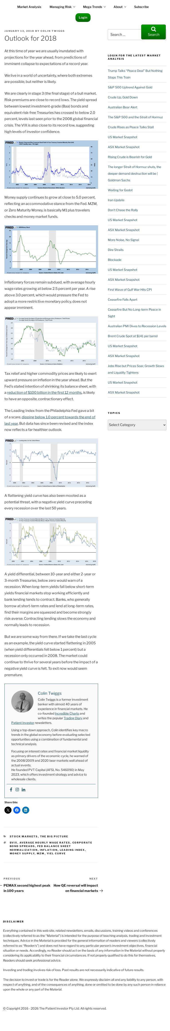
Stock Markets (24, 836)
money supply (22, 853)
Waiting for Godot (120, 190)
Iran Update (116, 200)
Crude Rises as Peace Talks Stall (131, 127)
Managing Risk (63, 7)
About (120, 7)
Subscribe (141, 7)
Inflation (49, 849)
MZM (41, 853)
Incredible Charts (67, 713)
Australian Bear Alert (122, 107)
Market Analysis (29, 7)
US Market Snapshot (122, 137)
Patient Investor (22, 723)
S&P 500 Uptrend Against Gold (130, 87)
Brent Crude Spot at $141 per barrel (133, 336)
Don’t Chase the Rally (123, 210)
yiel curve (56, 853)
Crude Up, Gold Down (123, 97)
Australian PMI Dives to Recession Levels (137, 326)
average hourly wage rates (44, 842)
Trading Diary (73, 718)
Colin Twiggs (53, 31)
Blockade (114, 260)
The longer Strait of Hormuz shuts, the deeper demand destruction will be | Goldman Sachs (134, 173)
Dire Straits (116, 250)
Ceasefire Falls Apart (122, 299)
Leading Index (72, 849)
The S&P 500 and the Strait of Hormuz (135, 117)
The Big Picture (54, 836)
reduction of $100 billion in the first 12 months (44, 392)
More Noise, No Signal (123, 240)
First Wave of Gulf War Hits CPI (130, 289)
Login (83, 17)
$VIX (13, 842)
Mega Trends (94, 7)
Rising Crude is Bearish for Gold (130, 157)
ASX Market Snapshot (123, 147)
